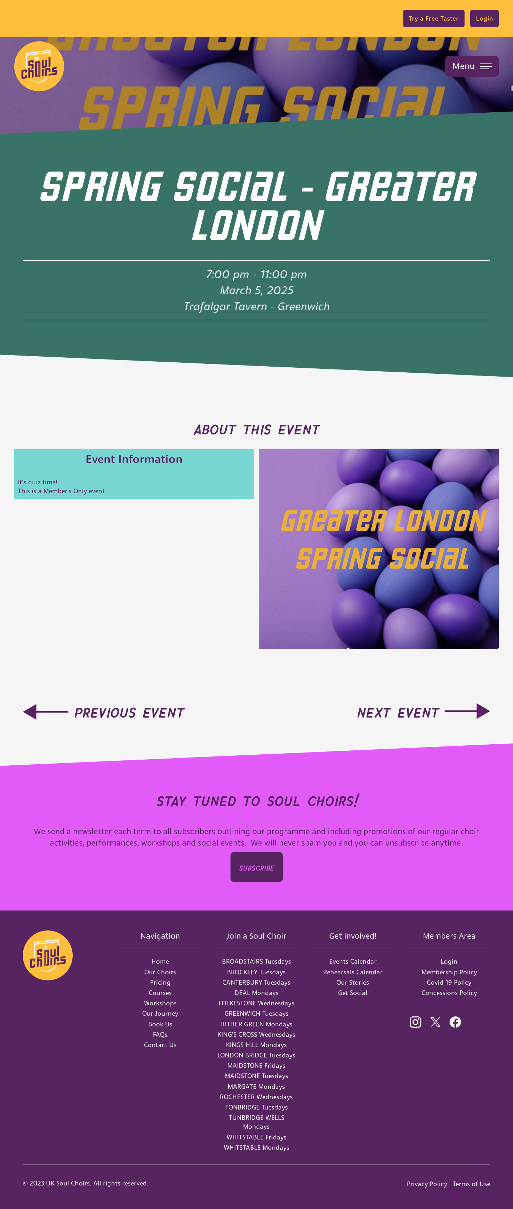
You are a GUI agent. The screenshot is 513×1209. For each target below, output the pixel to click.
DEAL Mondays (256, 993)
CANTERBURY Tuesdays (256, 982)
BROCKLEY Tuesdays (256, 972)
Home (160, 961)
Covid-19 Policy (449, 982)
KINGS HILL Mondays (256, 1045)
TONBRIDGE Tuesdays (256, 1107)
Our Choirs (160, 972)
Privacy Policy (427, 1184)
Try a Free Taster (434, 18)
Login (484, 18)
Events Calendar (353, 961)
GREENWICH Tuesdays (256, 1013)
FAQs (160, 1034)
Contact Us (160, 1045)
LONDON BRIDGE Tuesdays (256, 1055)
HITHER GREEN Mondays (256, 1024)
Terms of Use (471, 1184)
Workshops (160, 1003)
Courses (160, 993)
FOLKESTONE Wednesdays (256, 1003)
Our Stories (352, 982)
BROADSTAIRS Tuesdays (256, 961)
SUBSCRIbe (256, 866)
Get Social (352, 993)
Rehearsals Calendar (353, 972)
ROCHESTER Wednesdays (256, 1097)
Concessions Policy (449, 993)
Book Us (160, 1024)
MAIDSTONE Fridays (256, 1065)
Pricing (160, 982)
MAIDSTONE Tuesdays (256, 1076)
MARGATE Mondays (256, 1086)
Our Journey (160, 1013)
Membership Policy (449, 972)
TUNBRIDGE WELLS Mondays (256, 1122)
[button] (472, 66)
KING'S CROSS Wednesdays (256, 1034)
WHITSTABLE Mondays (256, 1147)
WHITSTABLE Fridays (256, 1137)
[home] (39, 66)
